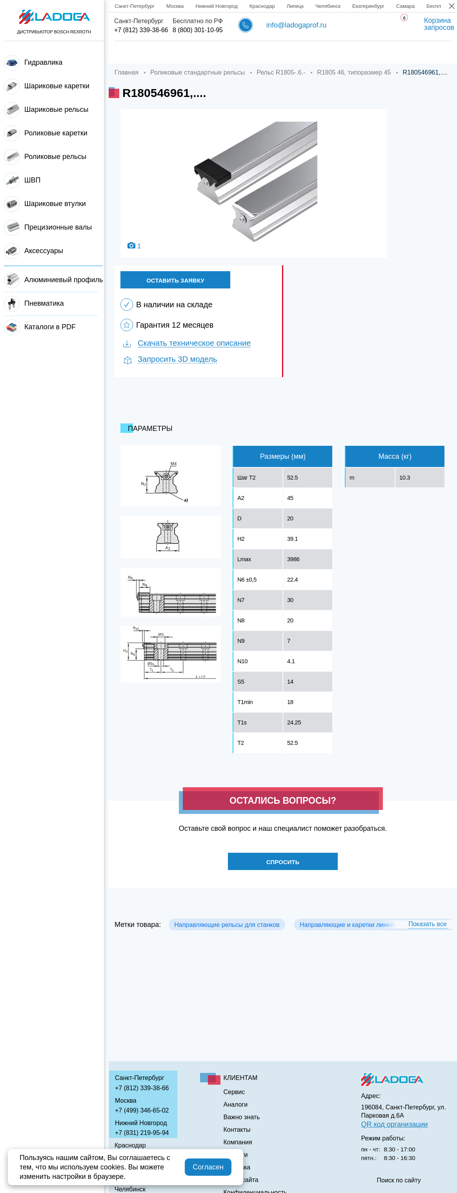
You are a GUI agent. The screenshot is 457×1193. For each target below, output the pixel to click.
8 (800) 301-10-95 (198, 30)
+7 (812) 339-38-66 (141, 30)
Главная (127, 52)
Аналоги (304, 52)
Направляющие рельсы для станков (227, 929)
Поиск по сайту (399, 1180)
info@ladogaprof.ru (296, 25)
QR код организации (394, 1124)
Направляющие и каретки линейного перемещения (374, 929)
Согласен (208, 1167)
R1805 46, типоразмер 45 (354, 72)
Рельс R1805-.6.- (281, 72)
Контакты (405, 52)
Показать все (427, 928)
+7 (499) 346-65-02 (142, 1110)
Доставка (219, 52)
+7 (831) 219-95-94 (142, 1132)
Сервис (262, 52)
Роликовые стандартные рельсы (197, 72)
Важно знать (353, 52)
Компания (172, 52)
